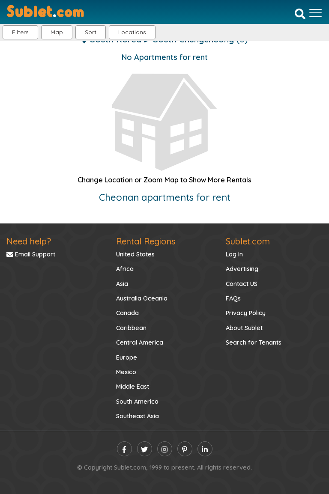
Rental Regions (145, 241)
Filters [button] (20, 32)
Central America (139, 342)
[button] (132, 32)
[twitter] (144, 448)
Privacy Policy (246, 313)
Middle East (132, 386)
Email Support (30, 254)
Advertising (242, 269)
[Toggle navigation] (315, 13)
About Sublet (244, 328)
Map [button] (57, 32)
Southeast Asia (137, 416)
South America (137, 401)
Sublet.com (248, 241)
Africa (125, 269)
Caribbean (131, 328)
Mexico (126, 372)
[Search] (300, 13)
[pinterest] (184, 448)
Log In (234, 254)
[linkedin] (204, 448)
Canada (127, 313)
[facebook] (124, 448)
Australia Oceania (141, 298)
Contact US (241, 284)
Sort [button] (90, 32)
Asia (122, 284)
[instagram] (164, 448)
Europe (126, 357)
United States (135, 254)
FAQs (233, 298)
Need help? (28, 241)
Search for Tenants (253, 342)
